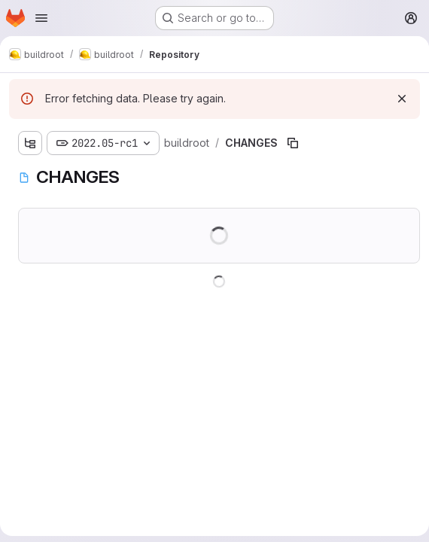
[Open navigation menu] (41, 18)
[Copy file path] (293, 143)
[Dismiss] (402, 99)
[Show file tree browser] (30, 143)
